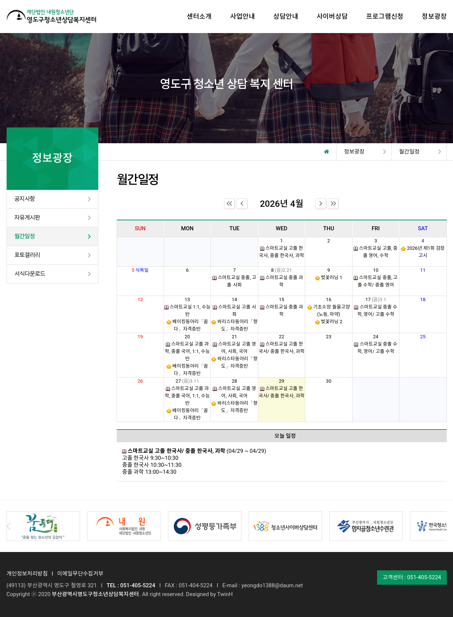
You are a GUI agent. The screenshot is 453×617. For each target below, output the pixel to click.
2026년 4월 (281, 204)
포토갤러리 (27, 255)
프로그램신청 (384, 16)
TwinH (225, 594)
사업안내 (242, 16)
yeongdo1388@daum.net (272, 585)
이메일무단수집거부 (80, 573)
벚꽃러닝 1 (332, 277)
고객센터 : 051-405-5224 (412, 577)
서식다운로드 (29, 273)
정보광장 (434, 16)
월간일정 (24, 236)
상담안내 (285, 16)
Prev (9, 526)
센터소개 (199, 16)
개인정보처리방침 (27, 573)
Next (445, 526)
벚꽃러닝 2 (332, 321)
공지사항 (24, 198)
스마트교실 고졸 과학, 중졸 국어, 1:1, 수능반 (187, 351)
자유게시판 (27, 217)
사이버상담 (332, 16)
